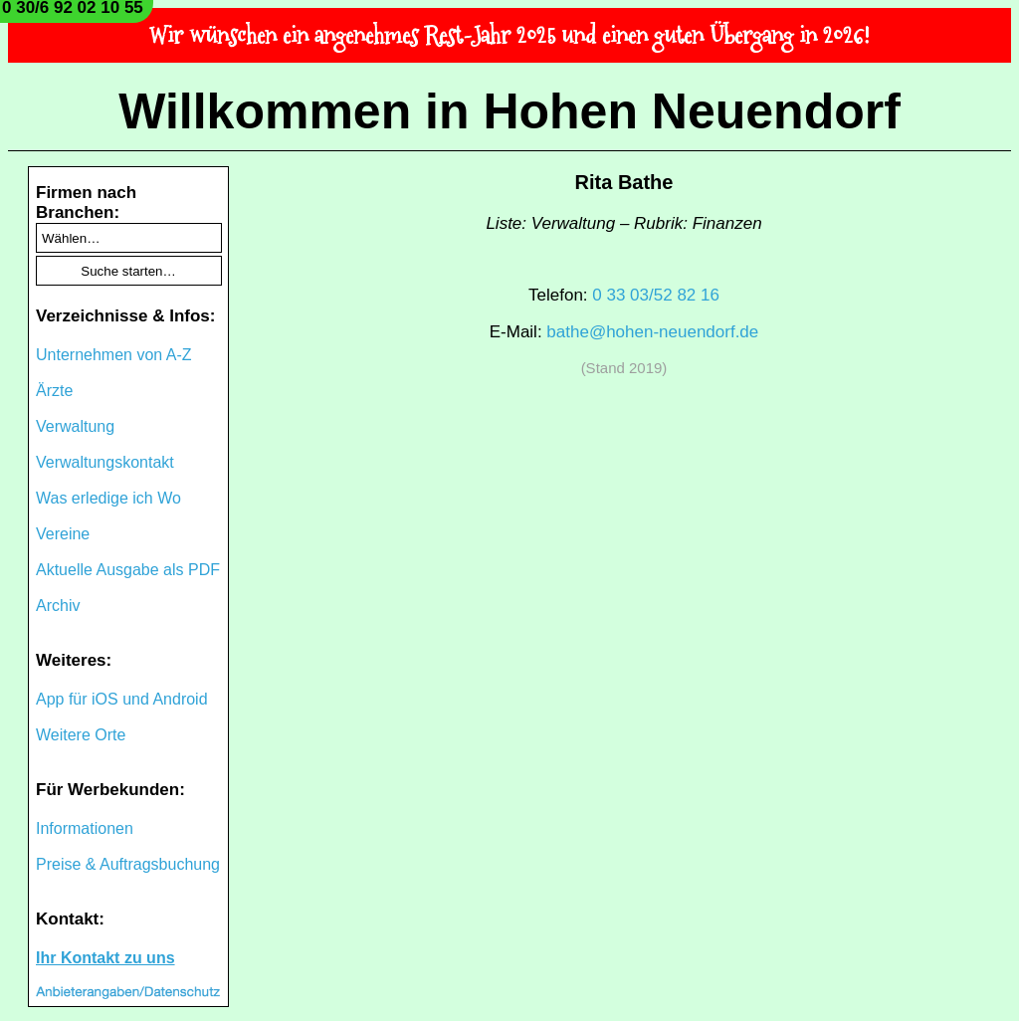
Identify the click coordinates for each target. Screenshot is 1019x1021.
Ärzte (54, 390)
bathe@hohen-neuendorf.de (652, 331)
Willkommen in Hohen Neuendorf (509, 111)
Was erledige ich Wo (108, 498)
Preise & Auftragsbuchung (128, 864)
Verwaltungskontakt (105, 462)
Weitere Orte (80, 734)
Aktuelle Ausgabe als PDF (128, 569)
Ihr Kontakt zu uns (105, 957)
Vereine (63, 533)
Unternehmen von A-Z (114, 354)
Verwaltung (75, 426)
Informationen (84, 828)
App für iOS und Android (122, 699)
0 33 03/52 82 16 (655, 295)
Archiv (58, 605)
